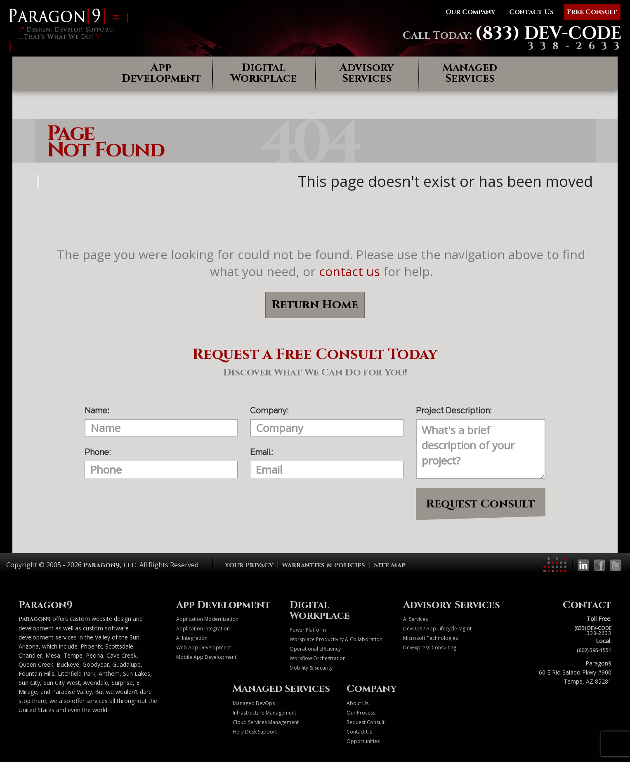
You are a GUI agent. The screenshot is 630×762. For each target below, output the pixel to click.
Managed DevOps (254, 703)
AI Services (415, 619)
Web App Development (203, 647)
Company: (269, 410)
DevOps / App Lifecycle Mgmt (437, 628)
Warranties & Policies (323, 565)
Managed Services (469, 73)
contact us (349, 271)
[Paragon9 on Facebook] (599, 565)
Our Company (470, 12)
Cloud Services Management (266, 722)
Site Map (390, 565)
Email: (261, 452)
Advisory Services (367, 73)
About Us (357, 703)
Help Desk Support (255, 731)
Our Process (361, 712)
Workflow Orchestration (318, 658)
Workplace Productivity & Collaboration (336, 639)
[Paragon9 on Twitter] (615, 565)
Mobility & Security (311, 667)
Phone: (98, 452)
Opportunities (363, 741)
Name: (97, 410)
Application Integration (203, 628)
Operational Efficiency (315, 648)
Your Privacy (249, 565)
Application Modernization (207, 619)
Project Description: (453, 410)
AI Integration (192, 638)
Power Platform (308, 629)
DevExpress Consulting (429, 647)
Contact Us (359, 731)
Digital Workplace (264, 73)
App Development (161, 73)
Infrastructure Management (264, 712)
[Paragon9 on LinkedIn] (583, 565)
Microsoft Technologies (430, 638)
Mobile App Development (206, 657)
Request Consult (480, 504)
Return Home (315, 304)
